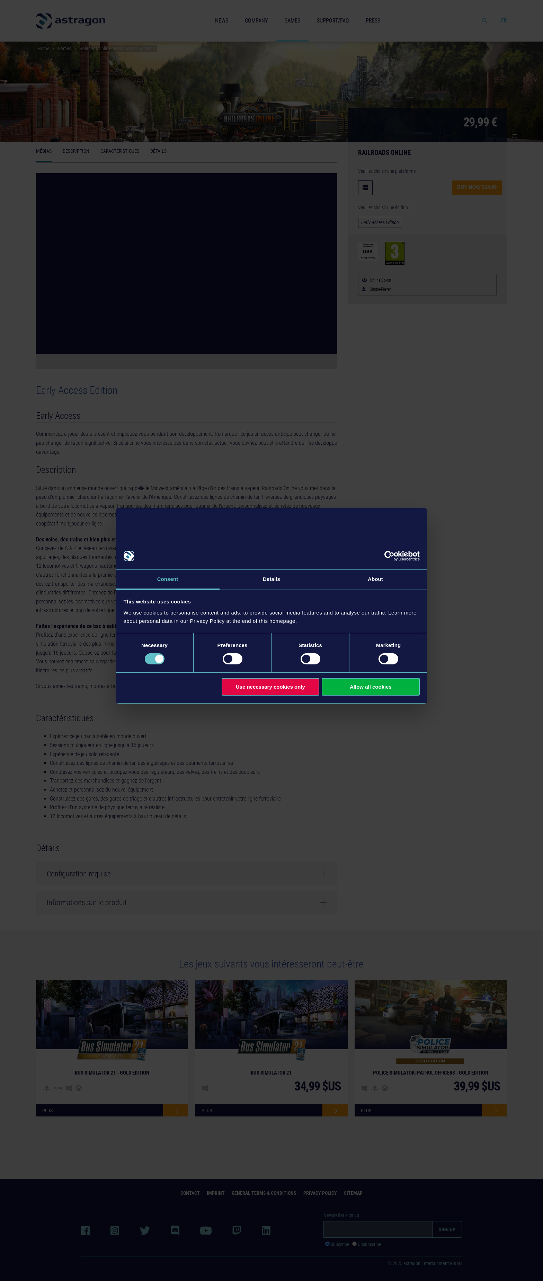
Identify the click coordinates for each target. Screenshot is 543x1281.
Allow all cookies (371, 687)
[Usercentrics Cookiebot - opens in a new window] (389, 556)
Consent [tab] (167, 579)
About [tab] (375, 579)
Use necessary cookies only (270, 687)
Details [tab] (271, 579)
